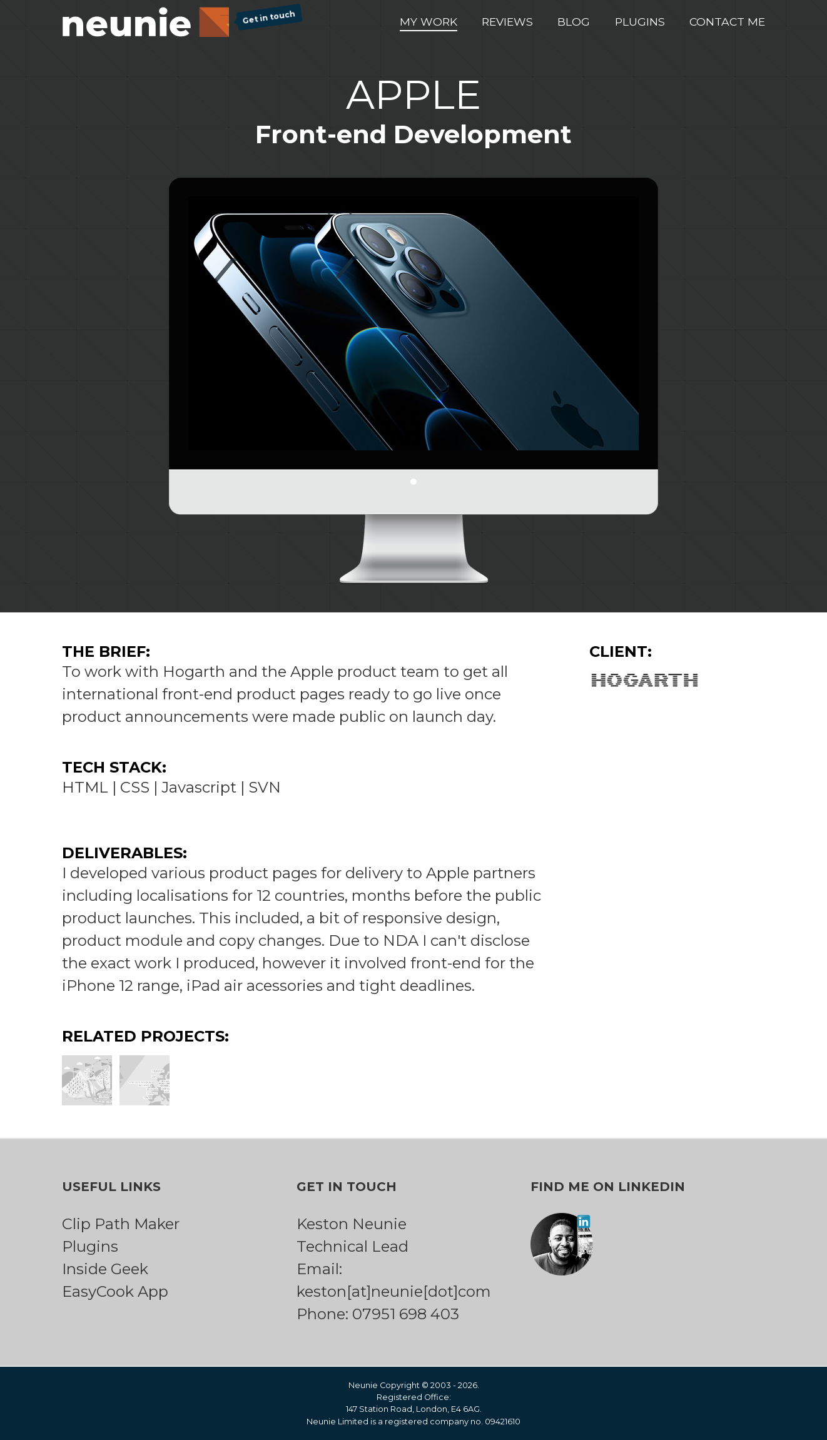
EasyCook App (115, 1291)
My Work (428, 21)
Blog (573, 21)
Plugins (640, 21)
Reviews (507, 21)
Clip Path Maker (121, 1224)
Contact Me (727, 21)
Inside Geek (105, 1269)
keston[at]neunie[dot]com (394, 1291)
